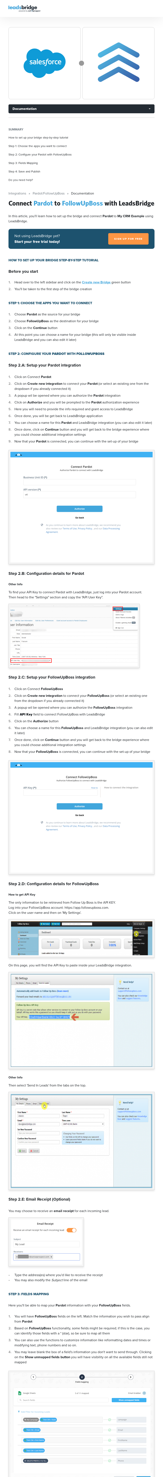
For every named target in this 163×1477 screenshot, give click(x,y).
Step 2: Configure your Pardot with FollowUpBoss (40, 154)
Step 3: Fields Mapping (23, 163)
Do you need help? (20, 180)
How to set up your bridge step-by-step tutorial (38, 137)
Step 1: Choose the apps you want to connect (37, 146)
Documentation (25, 108)
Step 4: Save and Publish (24, 171)
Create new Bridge (96, 282)
